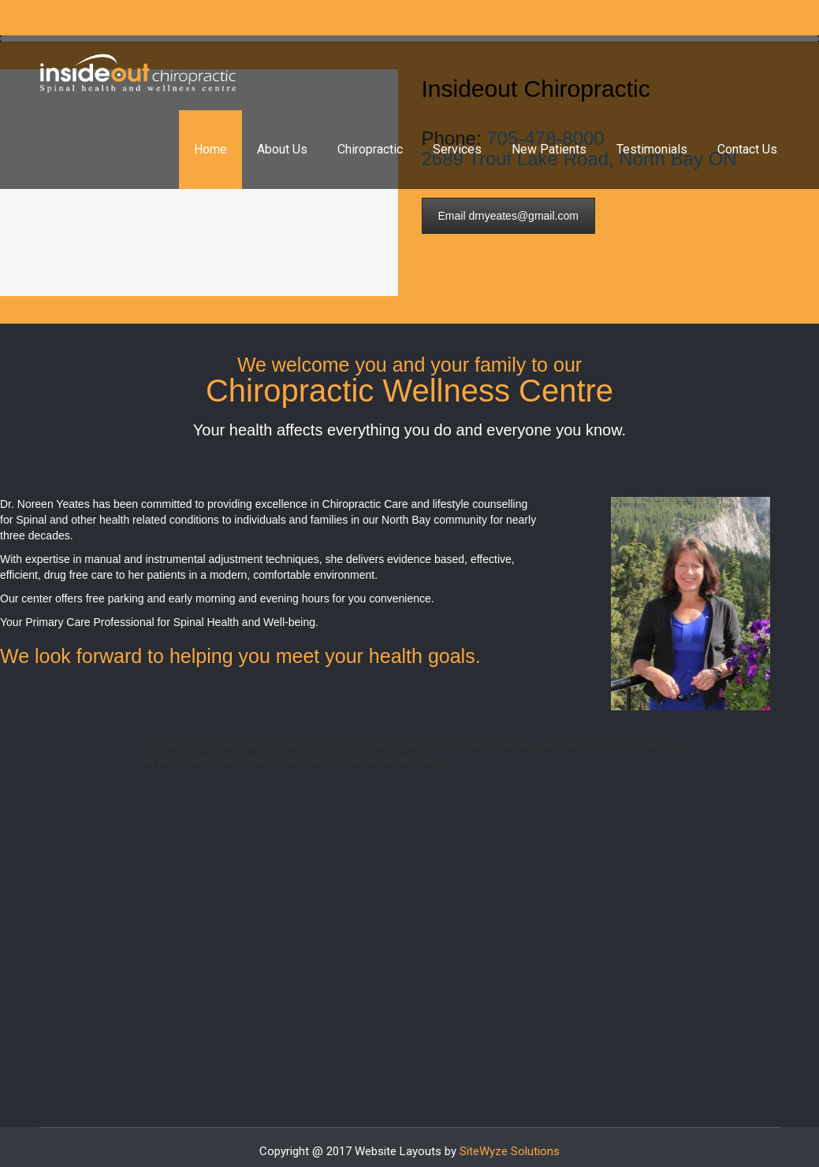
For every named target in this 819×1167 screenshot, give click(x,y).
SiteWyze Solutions (510, 1151)
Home (210, 149)
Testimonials (651, 149)
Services (457, 149)
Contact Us (747, 149)
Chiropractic (370, 149)
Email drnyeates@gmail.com (508, 215)
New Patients (549, 149)
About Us (282, 149)
